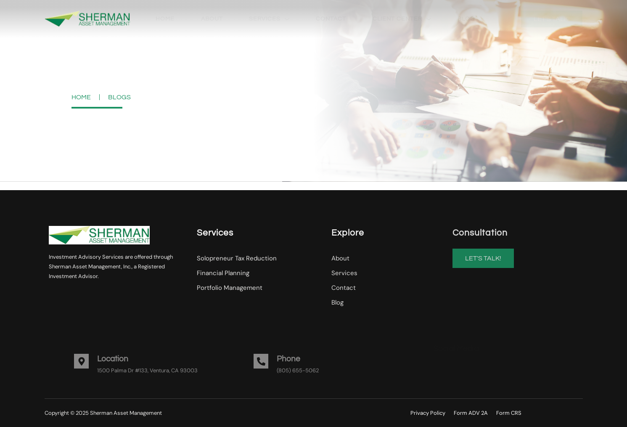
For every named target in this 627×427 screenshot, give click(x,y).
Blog (466, 19)
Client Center (402, 19)
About (212, 19)
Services (269, 19)
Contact (331, 19)
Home (165, 19)
